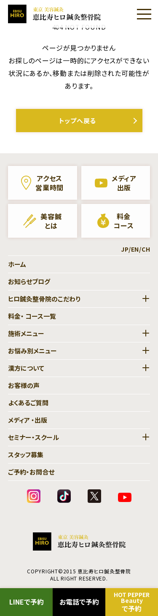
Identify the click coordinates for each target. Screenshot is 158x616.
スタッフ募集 (25, 454)
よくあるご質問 (28, 402)
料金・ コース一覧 (32, 316)
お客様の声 (24, 385)
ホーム (17, 264)
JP (125, 249)
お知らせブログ (29, 281)
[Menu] (144, 14)
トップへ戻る (77, 120)
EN (135, 249)
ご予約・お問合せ (31, 471)
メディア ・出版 (27, 419)
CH (146, 249)
